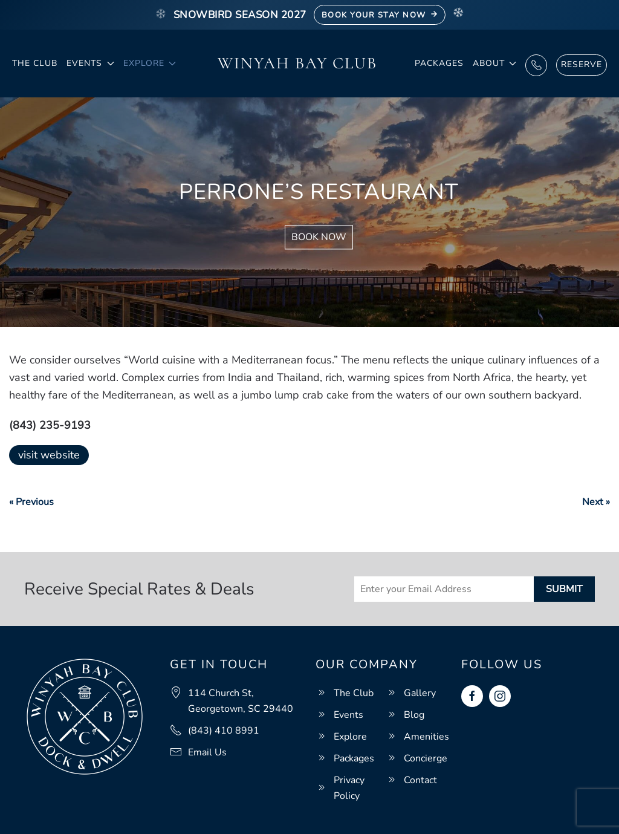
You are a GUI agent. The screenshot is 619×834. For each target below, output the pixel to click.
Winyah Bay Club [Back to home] (297, 63)
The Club (34, 63)
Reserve (581, 64)
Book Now (318, 237)
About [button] (495, 63)
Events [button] (90, 63)
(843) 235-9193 (50, 425)
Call (536, 65)
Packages (439, 63)
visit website (49, 455)
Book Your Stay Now (380, 15)
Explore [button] (150, 63)
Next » (596, 502)
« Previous (31, 502)
